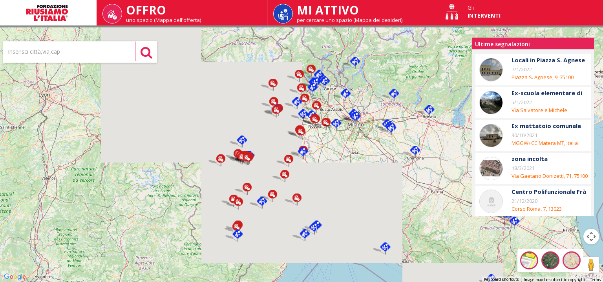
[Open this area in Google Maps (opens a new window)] (15, 277)
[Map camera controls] (591, 236)
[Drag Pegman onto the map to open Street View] (591, 265)
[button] (273, 85)
